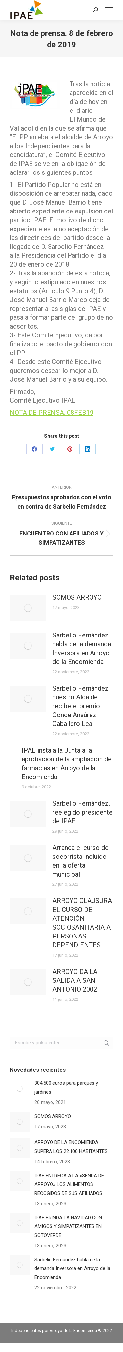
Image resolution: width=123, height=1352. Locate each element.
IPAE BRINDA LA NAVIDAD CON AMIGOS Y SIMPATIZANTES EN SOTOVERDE (68, 1226)
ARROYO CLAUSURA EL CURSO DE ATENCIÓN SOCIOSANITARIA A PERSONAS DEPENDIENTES (82, 923)
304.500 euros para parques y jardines (66, 1087)
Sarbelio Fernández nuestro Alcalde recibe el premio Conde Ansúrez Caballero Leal (80, 706)
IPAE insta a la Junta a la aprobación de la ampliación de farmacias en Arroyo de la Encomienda (67, 763)
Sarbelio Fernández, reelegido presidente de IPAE (82, 812)
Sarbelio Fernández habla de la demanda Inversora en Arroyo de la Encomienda (81, 648)
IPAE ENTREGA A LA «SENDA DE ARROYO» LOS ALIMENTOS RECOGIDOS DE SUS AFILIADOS (69, 1184)
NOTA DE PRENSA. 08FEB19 (51, 412)
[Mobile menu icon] (109, 10)
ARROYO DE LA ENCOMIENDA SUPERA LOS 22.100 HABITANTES (71, 1147)
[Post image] (28, 608)
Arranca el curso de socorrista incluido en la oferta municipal (80, 861)
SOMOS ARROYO (77, 597)
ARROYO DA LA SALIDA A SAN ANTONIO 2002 (74, 980)
